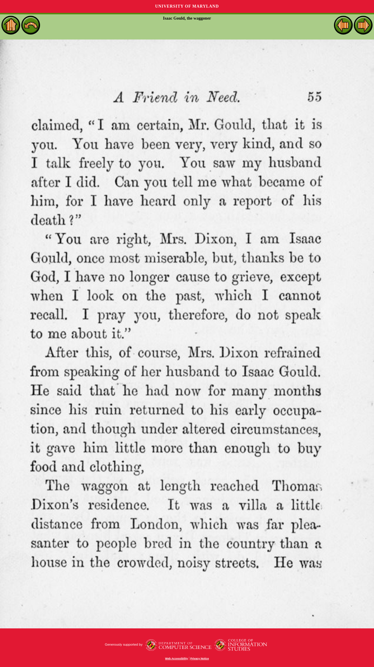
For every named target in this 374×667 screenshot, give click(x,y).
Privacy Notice (199, 658)
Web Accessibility (176, 658)
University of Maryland (187, 6)
